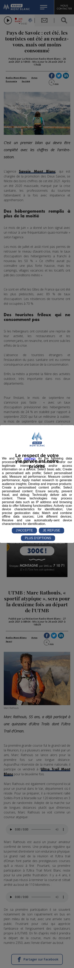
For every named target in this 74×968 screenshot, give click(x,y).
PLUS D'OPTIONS (38, 538)
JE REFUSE (51, 530)
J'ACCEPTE (24, 530)
